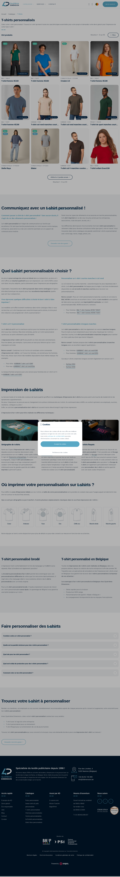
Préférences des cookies (60, 452)
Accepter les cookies (60, 444)
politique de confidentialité (56, 436)
